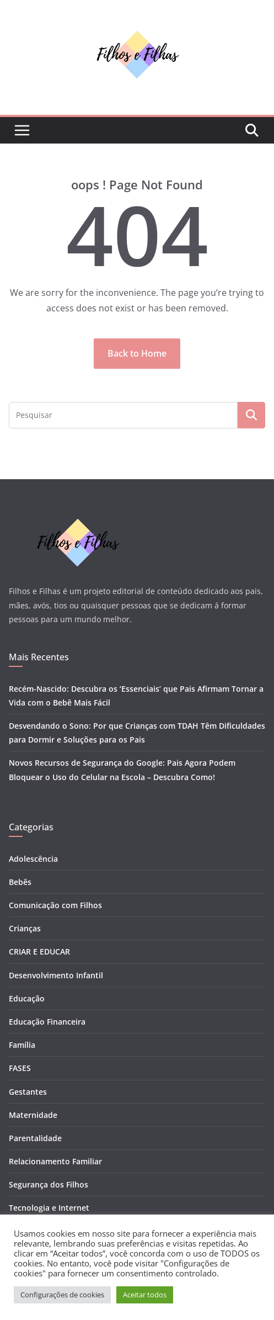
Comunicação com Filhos (55, 905)
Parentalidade (35, 1138)
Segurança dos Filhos (48, 1184)
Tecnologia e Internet (49, 1207)
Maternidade (33, 1115)
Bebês (20, 882)
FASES (20, 1068)
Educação (27, 998)
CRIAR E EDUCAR (39, 951)
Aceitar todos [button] (144, 1295)
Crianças (25, 928)
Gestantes (28, 1091)
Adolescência (33, 859)
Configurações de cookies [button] (62, 1295)
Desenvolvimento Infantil (56, 975)
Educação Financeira (47, 1021)
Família (22, 1045)
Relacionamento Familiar (55, 1161)
